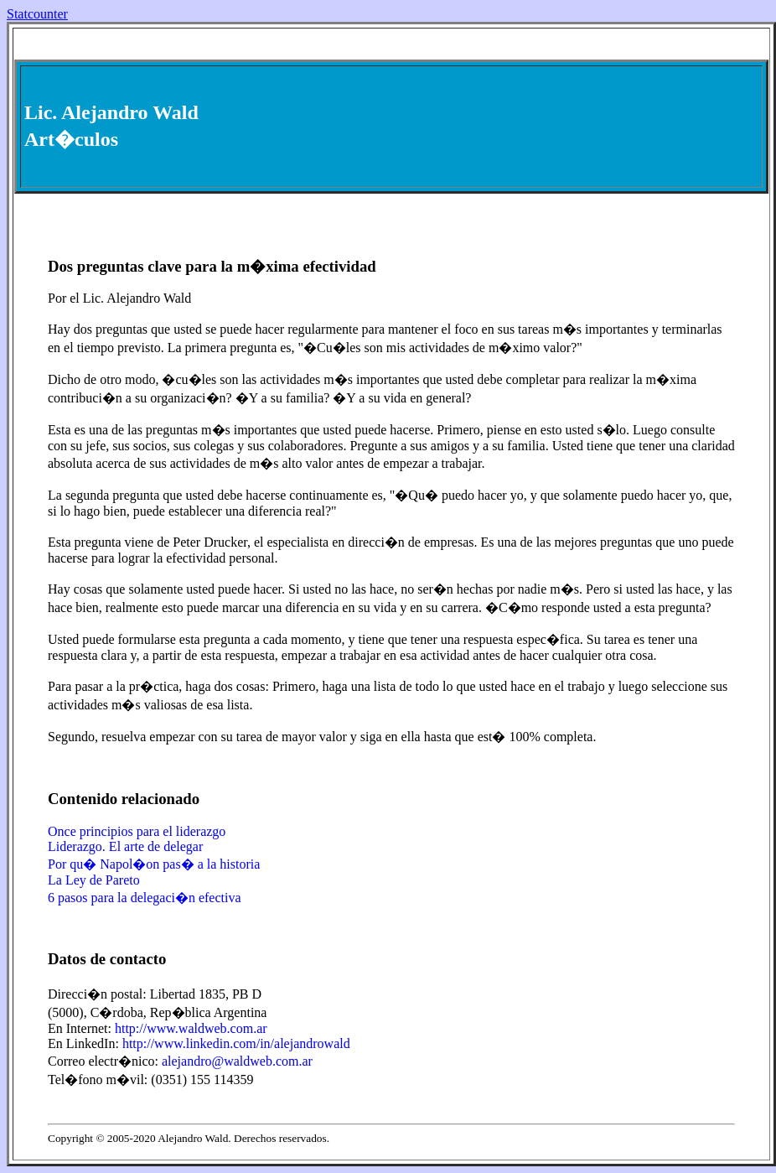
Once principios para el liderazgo (136, 831)
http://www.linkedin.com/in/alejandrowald (236, 1043)
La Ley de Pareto (94, 880)
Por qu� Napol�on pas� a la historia (154, 864)
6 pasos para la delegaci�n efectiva (144, 897)
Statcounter (37, 14)
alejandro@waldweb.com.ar (237, 1061)
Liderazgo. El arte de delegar (125, 846)
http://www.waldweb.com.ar (191, 1028)
